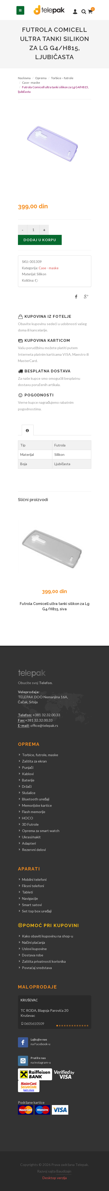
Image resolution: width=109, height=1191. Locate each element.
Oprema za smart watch (40, 830)
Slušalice (28, 793)
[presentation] (27, 430)
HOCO (27, 818)
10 (80, 1025)
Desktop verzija (54, 1178)
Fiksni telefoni (33, 886)
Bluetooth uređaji (36, 799)
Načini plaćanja (33, 942)
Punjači (27, 767)
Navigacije (30, 898)
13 (87, 1025)
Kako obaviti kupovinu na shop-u (47, 936)
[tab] (28, 430)
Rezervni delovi (34, 849)
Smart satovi (32, 905)
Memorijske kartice (37, 805)
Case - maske (31, 82)
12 (85, 1025)
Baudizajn (63, 1171)
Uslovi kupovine (34, 949)
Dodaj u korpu (40, 240)
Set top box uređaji (37, 911)
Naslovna (24, 78)
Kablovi (28, 774)
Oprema (41, 78)
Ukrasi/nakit (31, 837)
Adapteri (29, 843)
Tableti (27, 892)
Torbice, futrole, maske (40, 755)
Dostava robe (32, 955)
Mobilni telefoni (34, 879)
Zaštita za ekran (34, 761)
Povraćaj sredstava (37, 967)
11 (82, 1025)
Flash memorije (33, 812)
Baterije (28, 780)
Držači (27, 786)
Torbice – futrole (62, 78)
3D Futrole (30, 824)
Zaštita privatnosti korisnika (44, 961)
